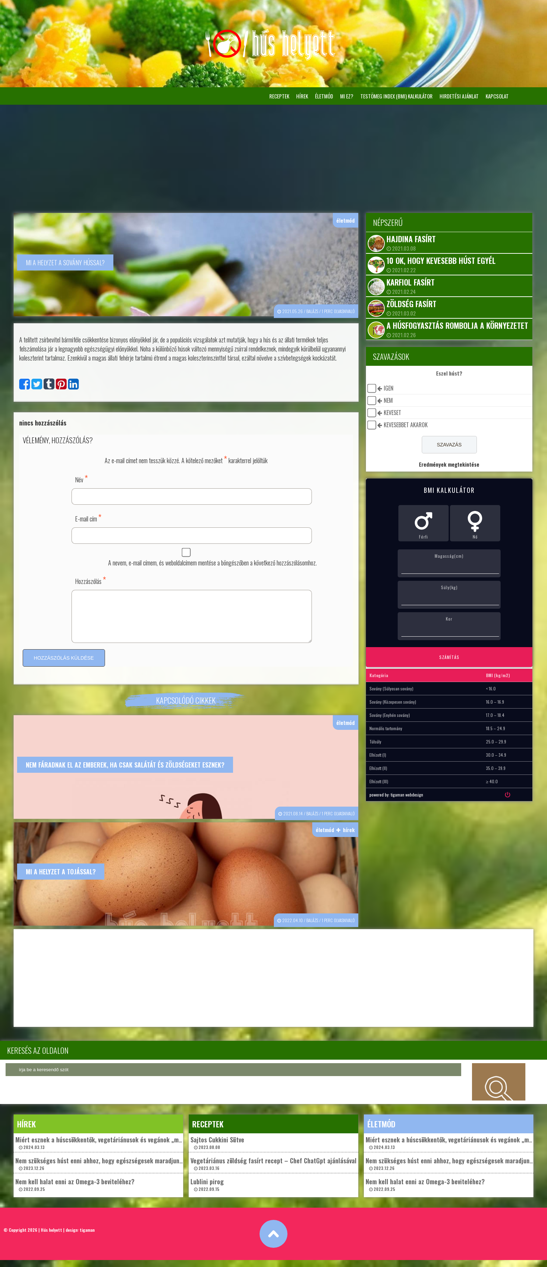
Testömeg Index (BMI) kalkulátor (396, 96)
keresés (499, 1088)
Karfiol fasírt (409, 282)
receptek (279, 96)
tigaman (87, 1237)
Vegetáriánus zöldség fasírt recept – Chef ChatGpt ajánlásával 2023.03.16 (273, 1170)
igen (387, 388)
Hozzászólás (90, 579)
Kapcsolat (497, 96)
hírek (302, 96)
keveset (391, 412)
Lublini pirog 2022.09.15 (207, 1191)
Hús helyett (51, 1237)
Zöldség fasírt (410, 303)
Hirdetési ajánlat (459, 96)
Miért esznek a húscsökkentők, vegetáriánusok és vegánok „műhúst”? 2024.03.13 (107, 1149)
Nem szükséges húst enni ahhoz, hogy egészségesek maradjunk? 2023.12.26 (100, 1170)
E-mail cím (88, 516)
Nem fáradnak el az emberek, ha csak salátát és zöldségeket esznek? (125, 772)
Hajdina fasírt (409, 238)
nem (386, 400)
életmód (324, 96)
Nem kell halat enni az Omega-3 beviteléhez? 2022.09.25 (74, 1191)
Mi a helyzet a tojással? (61, 878)
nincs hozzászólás (42, 422)
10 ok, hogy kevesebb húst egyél (439, 260)
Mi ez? (346, 96)
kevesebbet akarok (404, 425)
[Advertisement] (273, 157)
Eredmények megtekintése (446, 464)
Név (81, 477)
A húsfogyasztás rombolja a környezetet (456, 325)
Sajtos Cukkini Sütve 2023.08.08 (217, 1149)
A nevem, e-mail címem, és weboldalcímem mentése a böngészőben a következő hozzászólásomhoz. (211, 561)
